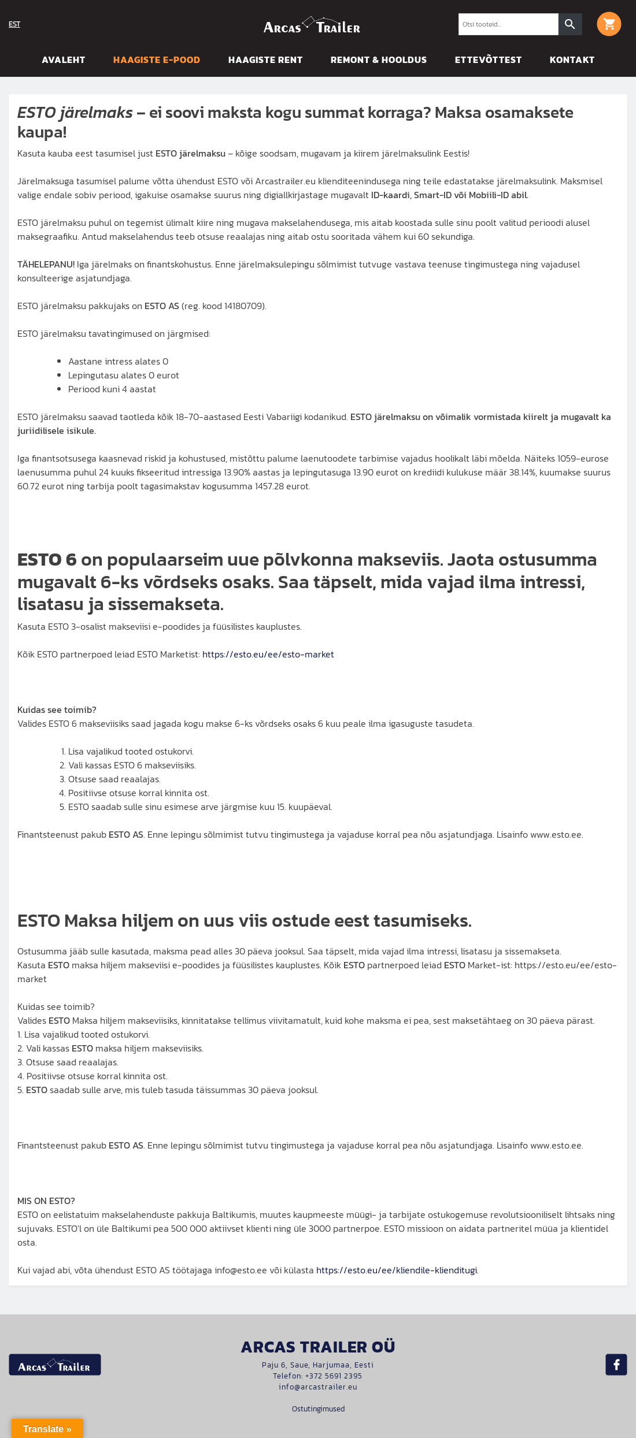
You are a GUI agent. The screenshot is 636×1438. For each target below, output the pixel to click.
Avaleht (64, 59)
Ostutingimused (318, 1408)
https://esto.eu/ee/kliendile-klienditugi (396, 1270)
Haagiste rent (265, 59)
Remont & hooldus (379, 59)
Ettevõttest (488, 59)
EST (14, 23)
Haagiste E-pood (157, 59)
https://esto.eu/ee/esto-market (268, 654)
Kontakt (572, 59)
